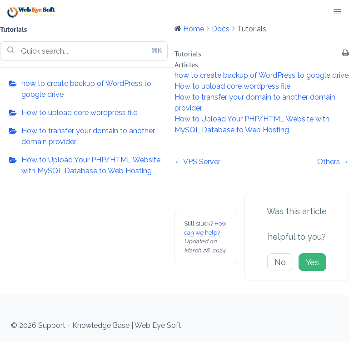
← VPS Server (197, 161)
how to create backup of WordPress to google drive (86, 89)
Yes (312, 262)
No (280, 262)
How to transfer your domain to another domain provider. (88, 136)
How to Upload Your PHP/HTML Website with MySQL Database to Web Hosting (90, 165)
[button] (337, 12)
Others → (333, 161)
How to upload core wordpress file (79, 112)
